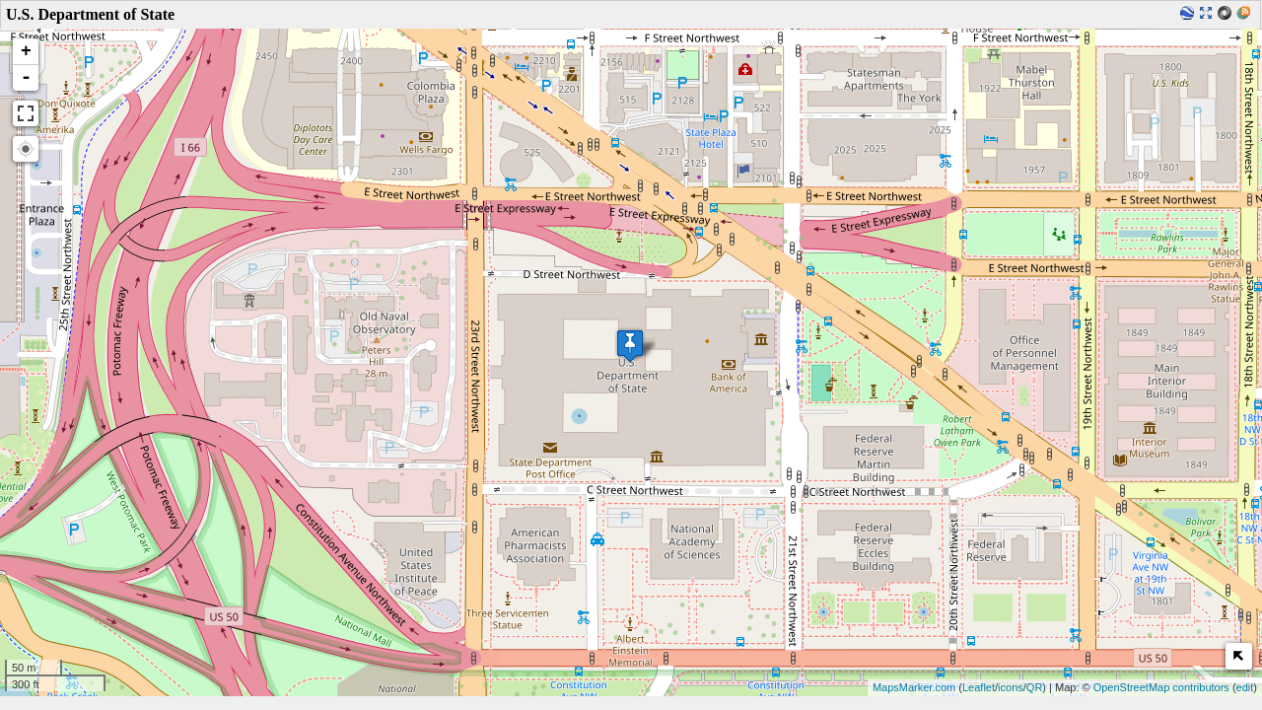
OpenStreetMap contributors (1161, 687)
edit (1245, 687)
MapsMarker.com (914, 687)
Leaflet (978, 687)
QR (1034, 687)
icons (1010, 687)
